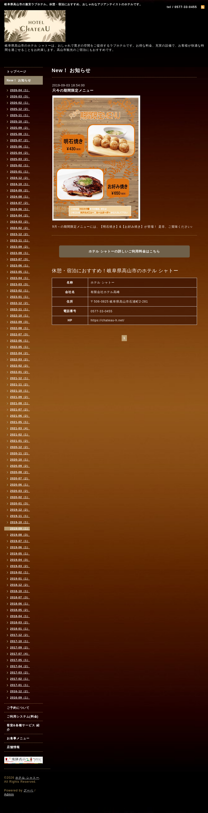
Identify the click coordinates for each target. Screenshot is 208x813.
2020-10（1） (20, 459)
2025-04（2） (20, 152)
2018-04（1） (20, 616)
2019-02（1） (20, 572)
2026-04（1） (20, 90)
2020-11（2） (20, 453)
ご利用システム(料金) (23, 716)
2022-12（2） (20, 303)
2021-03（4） (20, 428)
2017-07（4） (20, 653)
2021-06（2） (20, 415)
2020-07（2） (20, 478)
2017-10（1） (20, 641)
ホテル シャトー (27, 777)
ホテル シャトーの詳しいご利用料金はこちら (124, 251)
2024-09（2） (20, 190)
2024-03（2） (20, 221)
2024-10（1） (20, 184)
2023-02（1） (20, 290)
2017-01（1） (20, 685)
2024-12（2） (20, 177)
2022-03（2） (20, 359)
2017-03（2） (20, 672)
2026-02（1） (20, 102)
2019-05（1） (20, 553)
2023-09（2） (20, 246)
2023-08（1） (20, 252)
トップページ (16, 71)
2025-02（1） (20, 165)
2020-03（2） (20, 490)
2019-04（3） (20, 559)
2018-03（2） (20, 622)
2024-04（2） (20, 215)
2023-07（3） (20, 259)
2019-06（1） (20, 547)
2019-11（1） (20, 515)
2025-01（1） (20, 171)
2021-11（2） (20, 384)
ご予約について (18, 708)
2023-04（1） (20, 278)
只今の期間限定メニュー (73, 90)
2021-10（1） (20, 390)
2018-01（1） (20, 628)
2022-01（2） (20, 371)
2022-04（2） (20, 353)
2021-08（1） (20, 403)
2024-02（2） (20, 227)
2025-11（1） (20, 115)
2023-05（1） (20, 271)
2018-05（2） (20, 609)
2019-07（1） (20, 541)
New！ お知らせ (19, 80)
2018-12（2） (20, 584)
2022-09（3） (20, 321)
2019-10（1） (20, 522)
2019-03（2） (20, 566)
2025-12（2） (20, 108)
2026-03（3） (20, 96)
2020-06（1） (20, 484)
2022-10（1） (20, 315)
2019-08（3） (20, 534)
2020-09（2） (20, 465)
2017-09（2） (20, 647)
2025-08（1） (20, 134)
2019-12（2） (20, 509)
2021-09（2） (20, 396)
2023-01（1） (20, 296)
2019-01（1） (20, 578)
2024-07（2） (20, 202)
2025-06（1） (20, 146)
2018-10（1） (20, 591)
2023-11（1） (20, 240)
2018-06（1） (20, 603)
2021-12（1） (20, 378)
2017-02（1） (20, 678)
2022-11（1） (20, 309)
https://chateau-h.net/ (107, 320)
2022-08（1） (20, 328)
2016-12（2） (20, 691)
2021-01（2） (20, 440)
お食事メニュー (18, 738)
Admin (9, 794)
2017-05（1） (20, 659)
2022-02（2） (20, 365)
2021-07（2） (20, 409)
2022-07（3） (20, 334)
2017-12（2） (20, 634)
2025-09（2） (20, 127)
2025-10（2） (20, 121)
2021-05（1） (20, 422)
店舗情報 (13, 747)
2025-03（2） (20, 159)
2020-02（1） (20, 497)
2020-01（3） (20, 503)
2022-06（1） (20, 340)
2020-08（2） (20, 472)
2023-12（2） (20, 234)
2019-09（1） (20, 528)
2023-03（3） (20, 284)
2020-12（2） (20, 447)
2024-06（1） (20, 209)
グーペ (28, 790)
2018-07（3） (20, 597)
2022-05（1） (20, 346)
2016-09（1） (20, 697)
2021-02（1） (20, 434)
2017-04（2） (20, 666)
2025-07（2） (20, 140)
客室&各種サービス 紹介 (23, 727)
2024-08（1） (20, 196)
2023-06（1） (20, 265)
